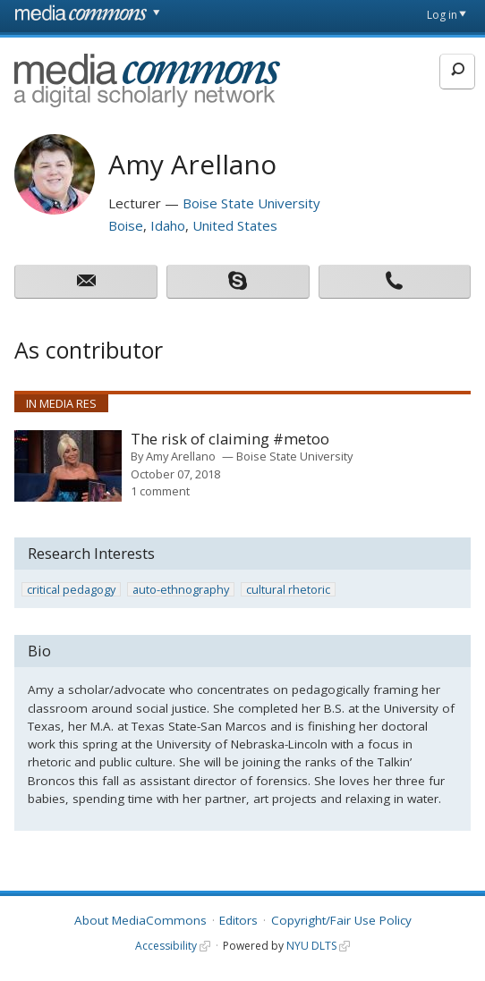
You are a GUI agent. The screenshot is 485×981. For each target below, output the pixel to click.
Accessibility (166, 945)
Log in (442, 14)
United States (234, 225)
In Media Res (61, 403)
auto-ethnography (180, 589)
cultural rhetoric (288, 589)
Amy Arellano (181, 456)
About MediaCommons (140, 920)
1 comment (160, 491)
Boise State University (251, 203)
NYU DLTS (311, 945)
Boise (125, 225)
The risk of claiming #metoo (230, 439)
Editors (238, 920)
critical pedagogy (71, 589)
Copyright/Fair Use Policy (341, 920)
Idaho (167, 225)
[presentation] (68, 466)
